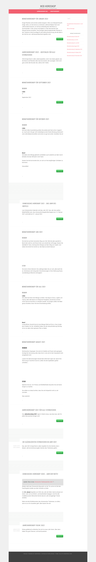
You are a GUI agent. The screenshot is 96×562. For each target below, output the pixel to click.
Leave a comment (16, 447)
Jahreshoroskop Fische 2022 (34, 525)
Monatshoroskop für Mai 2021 (73, 36)
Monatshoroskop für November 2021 (74, 55)
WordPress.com (67, 553)
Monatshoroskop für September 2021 (36, 82)
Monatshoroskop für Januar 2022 (35, 18)
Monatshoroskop (54, 11)
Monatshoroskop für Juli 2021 (34, 286)
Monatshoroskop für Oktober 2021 (35, 119)
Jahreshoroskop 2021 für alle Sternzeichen (39, 410)
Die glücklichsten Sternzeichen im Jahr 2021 (40, 442)
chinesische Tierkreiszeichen (43, 482)
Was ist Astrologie (70, 28)
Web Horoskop (48, 6)
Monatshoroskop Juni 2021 (32, 232)
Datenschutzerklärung (48, 553)
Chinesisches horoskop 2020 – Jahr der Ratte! (40, 474)
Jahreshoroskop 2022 (42, 11)
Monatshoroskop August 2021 (33, 342)
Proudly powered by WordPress (32, 553)
